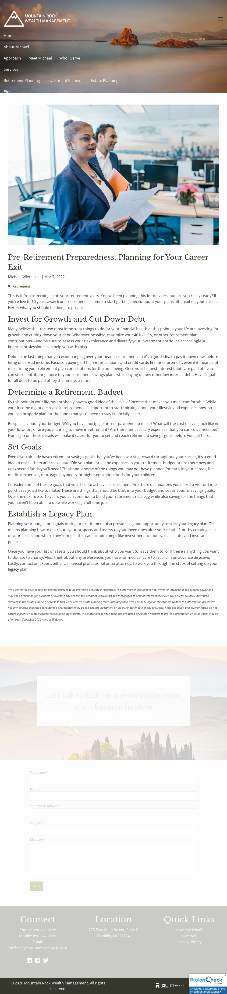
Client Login (14, 102)
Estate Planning (104, 80)
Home (9, 35)
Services (11, 69)
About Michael (16, 46)
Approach (12, 58)
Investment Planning (65, 80)
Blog (7, 91)
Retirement (21, 286)
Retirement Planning (22, 80)
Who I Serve (69, 58)
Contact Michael (18, 114)
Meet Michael (40, 58)
